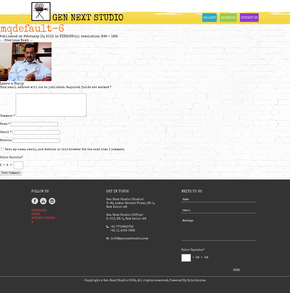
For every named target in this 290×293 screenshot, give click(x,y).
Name (5, 124)
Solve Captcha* (11, 157)
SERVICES (38, 210)
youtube (43, 201)
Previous (10, 40)
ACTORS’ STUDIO (43, 218)
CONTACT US (249, 17)
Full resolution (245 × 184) (95, 36)
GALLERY (209, 17)
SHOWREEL (228, 17)
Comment (7, 116)
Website (6, 140)
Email (6, 132)
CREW (35, 214)
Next (27, 40)
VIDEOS (66, 36)
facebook (35, 201)
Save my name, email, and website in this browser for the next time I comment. (65, 149)
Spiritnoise (196, 280)
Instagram (52, 201)
